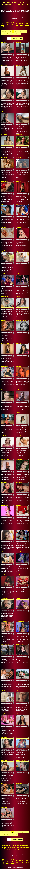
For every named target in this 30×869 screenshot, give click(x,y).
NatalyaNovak (4, 714)
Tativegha (18, 574)
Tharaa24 (3, 574)
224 (17, 34)
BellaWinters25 (19, 691)
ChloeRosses (4, 482)
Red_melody (4, 111)
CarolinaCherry (4, 366)
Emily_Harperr (4, 65)
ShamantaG (4, 134)
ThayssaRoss (4, 621)
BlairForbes (4, 157)
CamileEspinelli (5, 459)
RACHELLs (18, 412)
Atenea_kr (18, 343)
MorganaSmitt (19, 552)
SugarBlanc (4, 737)
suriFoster (18, 714)
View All (4, 31)
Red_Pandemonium (21, 760)
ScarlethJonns (4, 529)
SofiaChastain (19, 273)
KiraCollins (3, 320)
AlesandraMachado (6, 343)
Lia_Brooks (18, 435)
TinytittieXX (19, 157)
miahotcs (3, 552)
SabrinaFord (4, 412)
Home (9, 38)
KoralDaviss (19, 783)
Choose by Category (17, 38)
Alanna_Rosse (19, 644)
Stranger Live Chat (7, 24)
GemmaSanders (20, 668)
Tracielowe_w (4, 296)
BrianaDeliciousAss (21, 320)
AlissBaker (3, 783)
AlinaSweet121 (4, 505)
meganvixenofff (20, 251)
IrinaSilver (3, 390)
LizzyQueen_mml (5, 88)
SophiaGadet (19, 134)
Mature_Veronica (5, 644)
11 (10, 34)
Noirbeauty (18, 366)
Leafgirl (18, 737)
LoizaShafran (4, 435)
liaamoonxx (4, 807)
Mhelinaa (18, 598)
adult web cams (18, 850)
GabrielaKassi (4, 181)
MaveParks (18, 227)
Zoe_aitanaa (19, 459)
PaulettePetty (19, 65)
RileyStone (18, 88)
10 (7, 34)
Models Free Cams (12, 24)
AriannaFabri (19, 505)
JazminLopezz (4, 760)
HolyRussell (19, 42)
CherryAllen (19, 482)
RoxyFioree (4, 227)
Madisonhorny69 (20, 621)
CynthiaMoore (19, 111)
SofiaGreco (18, 181)
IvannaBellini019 (5, 598)
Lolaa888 (18, 529)
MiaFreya (18, 296)
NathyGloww (4, 691)
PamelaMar (3, 273)
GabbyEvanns (19, 204)
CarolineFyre (19, 390)
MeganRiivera (4, 251)
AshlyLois (3, 204)
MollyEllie (3, 668)
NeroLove (3, 42)
